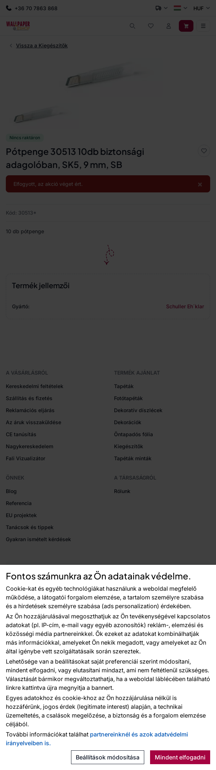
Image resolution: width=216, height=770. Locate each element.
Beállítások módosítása (108, 757)
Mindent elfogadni (180, 757)
